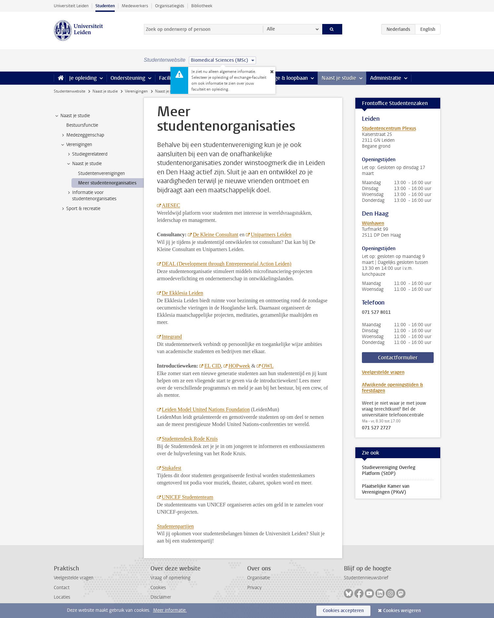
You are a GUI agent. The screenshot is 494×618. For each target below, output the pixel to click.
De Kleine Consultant (215, 234)
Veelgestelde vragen (383, 372)
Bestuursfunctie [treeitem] (82, 125)
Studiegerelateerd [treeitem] (87, 154)
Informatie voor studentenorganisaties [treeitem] (91, 195)
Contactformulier (398, 357)
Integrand (172, 336)
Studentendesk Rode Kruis (190, 438)
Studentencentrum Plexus (389, 128)
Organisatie (258, 578)
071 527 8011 (376, 312)
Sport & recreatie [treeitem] (80, 208)
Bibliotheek (201, 6)
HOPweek (239, 366)
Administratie (385, 78)
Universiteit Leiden (71, 6)
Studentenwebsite (69, 91)
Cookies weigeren (402, 610)
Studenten (105, 6)
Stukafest (172, 468)
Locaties (62, 597)
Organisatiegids (169, 6)
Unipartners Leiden (271, 234)
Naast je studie (339, 78)
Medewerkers (135, 6)
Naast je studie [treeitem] (72, 116)
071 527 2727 (376, 428)
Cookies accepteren (343, 610)
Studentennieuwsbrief (366, 578)
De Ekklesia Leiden (182, 293)
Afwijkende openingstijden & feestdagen (392, 388)
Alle (271, 29)
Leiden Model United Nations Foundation (206, 409)
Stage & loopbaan (287, 78)
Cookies (158, 588)
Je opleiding (83, 78)
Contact (61, 588)
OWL (267, 366)
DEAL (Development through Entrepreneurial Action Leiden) (226, 263)
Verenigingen (136, 91)
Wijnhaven (373, 223)
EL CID (212, 366)
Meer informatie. (170, 610)
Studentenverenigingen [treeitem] (101, 173)
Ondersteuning (127, 78)
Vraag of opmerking (170, 578)
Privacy (254, 588)
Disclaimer (160, 597)
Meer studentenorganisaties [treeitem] (107, 183)
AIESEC (171, 205)
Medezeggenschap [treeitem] (82, 135)
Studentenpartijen (175, 526)
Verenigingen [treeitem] (76, 144)
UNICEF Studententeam (187, 497)
